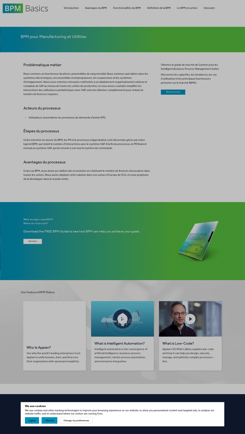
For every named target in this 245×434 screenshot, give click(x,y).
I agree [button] (32, 420)
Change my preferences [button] (76, 420)
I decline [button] (49, 420)
